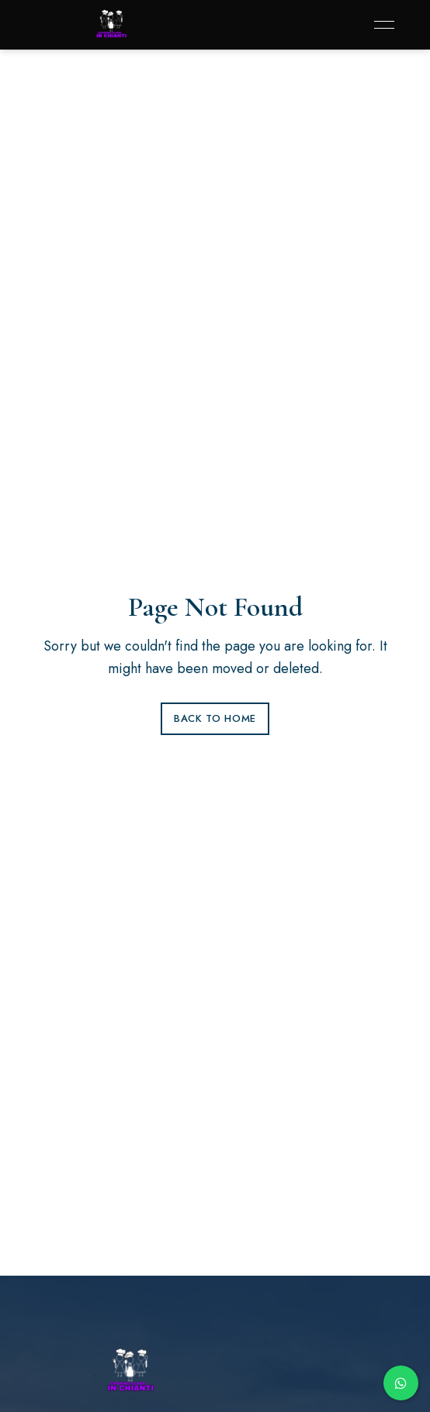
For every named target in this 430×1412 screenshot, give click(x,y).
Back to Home (215, 718)
